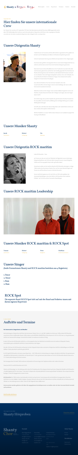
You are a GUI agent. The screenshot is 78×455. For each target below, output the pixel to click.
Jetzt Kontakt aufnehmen (10, 394)
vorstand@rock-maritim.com (38, 442)
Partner (66, 435)
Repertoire (54, 7)
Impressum (67, 442)
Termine (61, 7)
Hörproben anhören (69, 412)
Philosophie (41, 7)
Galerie (67, 7)
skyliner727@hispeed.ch (52, 447)
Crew (47, 7)
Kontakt (73, 7)
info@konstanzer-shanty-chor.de (26, 438)
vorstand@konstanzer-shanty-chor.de (40, 438)
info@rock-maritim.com (25, 442)
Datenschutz (68, 444)
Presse (66, 433)
